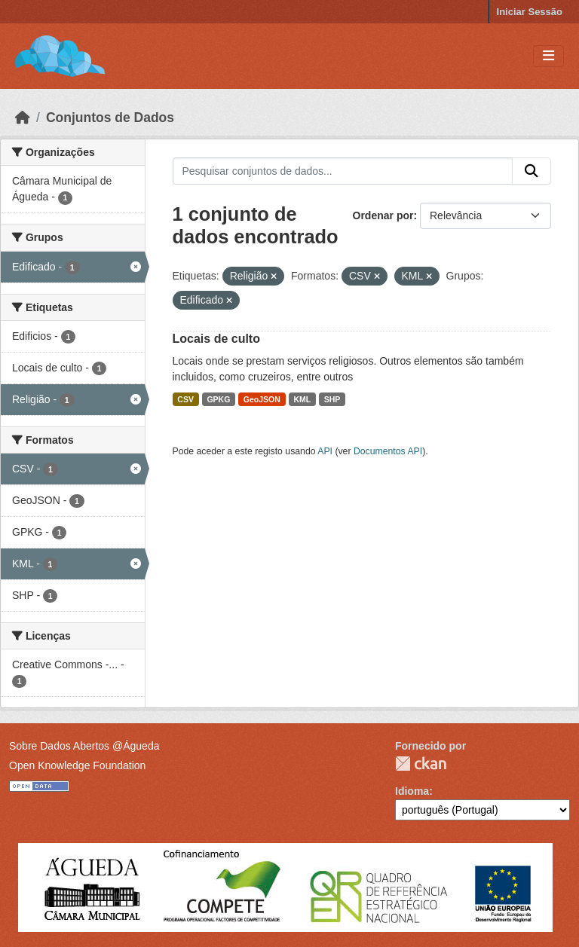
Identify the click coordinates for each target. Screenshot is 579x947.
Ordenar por (383, 215)
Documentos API (388, 451)
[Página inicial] (22, 117)
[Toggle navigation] (548, 56)
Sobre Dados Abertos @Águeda (84, 746)
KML (302, 399)
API (324, 451)
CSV (185, 399)
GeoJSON (262, 399)
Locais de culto (216, 338)
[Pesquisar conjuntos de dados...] (343, 171)
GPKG (218, 399)
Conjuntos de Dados (110, 117)
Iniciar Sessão (529, 11)
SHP (332, 399)
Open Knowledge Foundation (77, 765)
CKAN (420, 763)
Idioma (412, 791)
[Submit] (531, 171)
